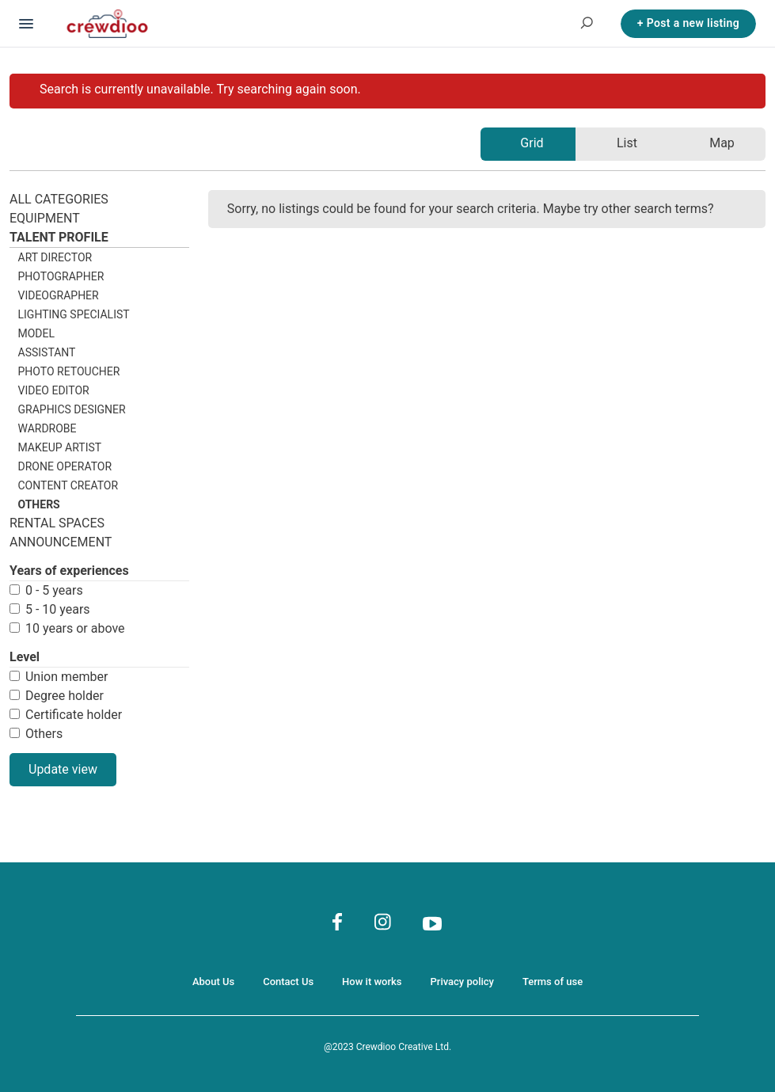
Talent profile (58, 237)
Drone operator (65, 466)
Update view (62, 769)
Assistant (47, 352)
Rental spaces (56, 523)
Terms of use (552, 981)
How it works (371, 981)
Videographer (58, 295)
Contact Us (288, 981)
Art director (55, 257)
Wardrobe (47, 428)
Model (36, 333)
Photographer (61, 276)
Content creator (68, 485)
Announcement (60, 542)
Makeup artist (60, 447)
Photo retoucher (69, 371)
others (39, 504)
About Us (213, 981)
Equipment (44, 218)
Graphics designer (72, 409)
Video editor (53, 390)
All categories (58, 199)
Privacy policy (462, 981)
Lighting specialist (74, 314)
